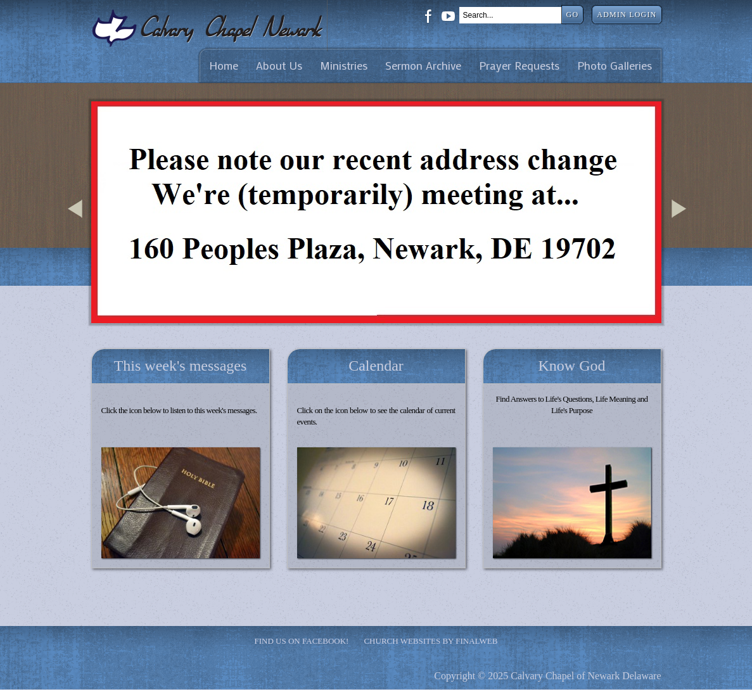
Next (681, 224)
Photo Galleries (614, 65)
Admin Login (626, 14)
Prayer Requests (519, 65)
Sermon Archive (423, 65)
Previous (77, 224)
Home (223, 65)
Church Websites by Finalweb (430, 641)
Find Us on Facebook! (302, 641)
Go (572, 14)
